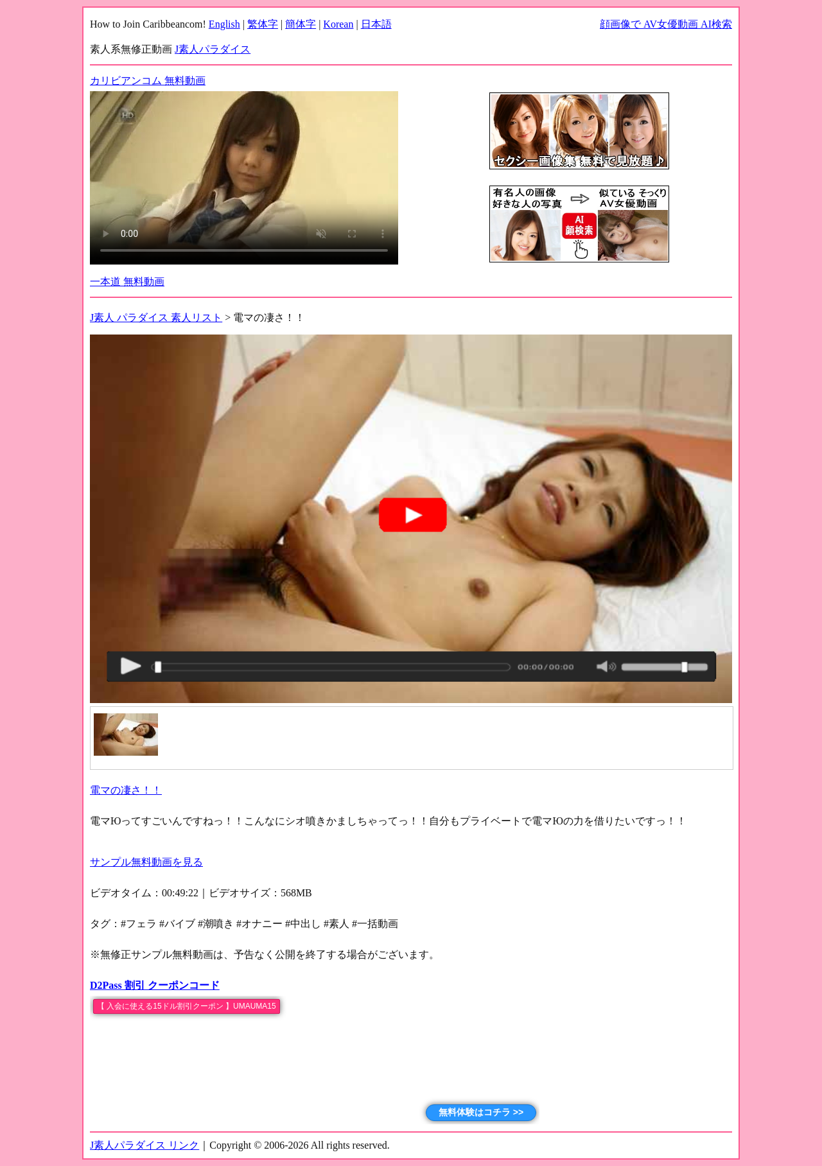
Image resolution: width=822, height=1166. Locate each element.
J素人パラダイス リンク (144, 1145)
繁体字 (262, 24)
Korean (338, 24)
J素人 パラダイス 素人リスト (156, 317)
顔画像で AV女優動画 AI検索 (666, 24)
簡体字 (300, 24)
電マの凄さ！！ (126, 790)
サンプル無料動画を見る (146, 862)
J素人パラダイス (212, 49)
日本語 (376, 24)
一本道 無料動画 (127, 281)
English (224, 24)
